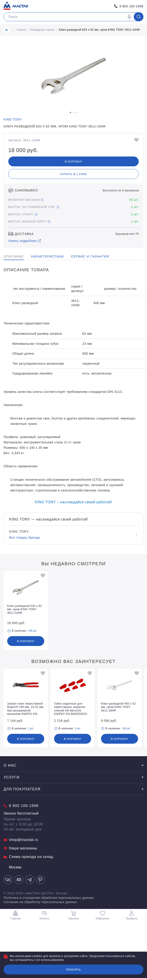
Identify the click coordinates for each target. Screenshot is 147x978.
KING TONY (13, 119)
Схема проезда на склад (28, 857)
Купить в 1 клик (73, 174)
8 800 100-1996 (128, 6)
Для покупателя (73, 789)
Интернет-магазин (26, 199)
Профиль (131, 915)
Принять (73, 969)
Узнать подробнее (24, 241)
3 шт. (78, 728)
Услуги (73, 777)
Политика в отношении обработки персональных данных (49, 898)
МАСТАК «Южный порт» (29, 221)
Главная (15, 915)
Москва (12, 867)
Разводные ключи (42, 29)
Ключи (21, 29)
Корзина (73, 915)
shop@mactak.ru (21, 840)
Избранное (103, 915)
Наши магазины (20, 848)
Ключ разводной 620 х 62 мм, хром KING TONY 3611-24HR (99, 29)
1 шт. (31, 728)
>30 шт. (32, 630)
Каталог (44, 915)
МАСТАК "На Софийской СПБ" (33, 207)
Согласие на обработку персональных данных (40, 902)
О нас (73, 765)
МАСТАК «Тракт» (23, 214)
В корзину (73, 161)
